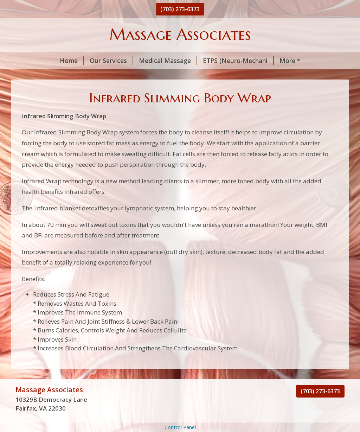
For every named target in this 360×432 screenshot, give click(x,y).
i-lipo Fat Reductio (122, 75)
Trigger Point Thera (53, 75)
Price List (317, 75)
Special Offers (45, 90)
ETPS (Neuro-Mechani (199, 60)
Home (33, 60)
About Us (89, 90)
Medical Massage (129, 60)
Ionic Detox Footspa (274, 60)
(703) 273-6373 (180, 9)
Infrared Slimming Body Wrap (205, 75)
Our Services (73, 60)
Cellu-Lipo (276, 75)
